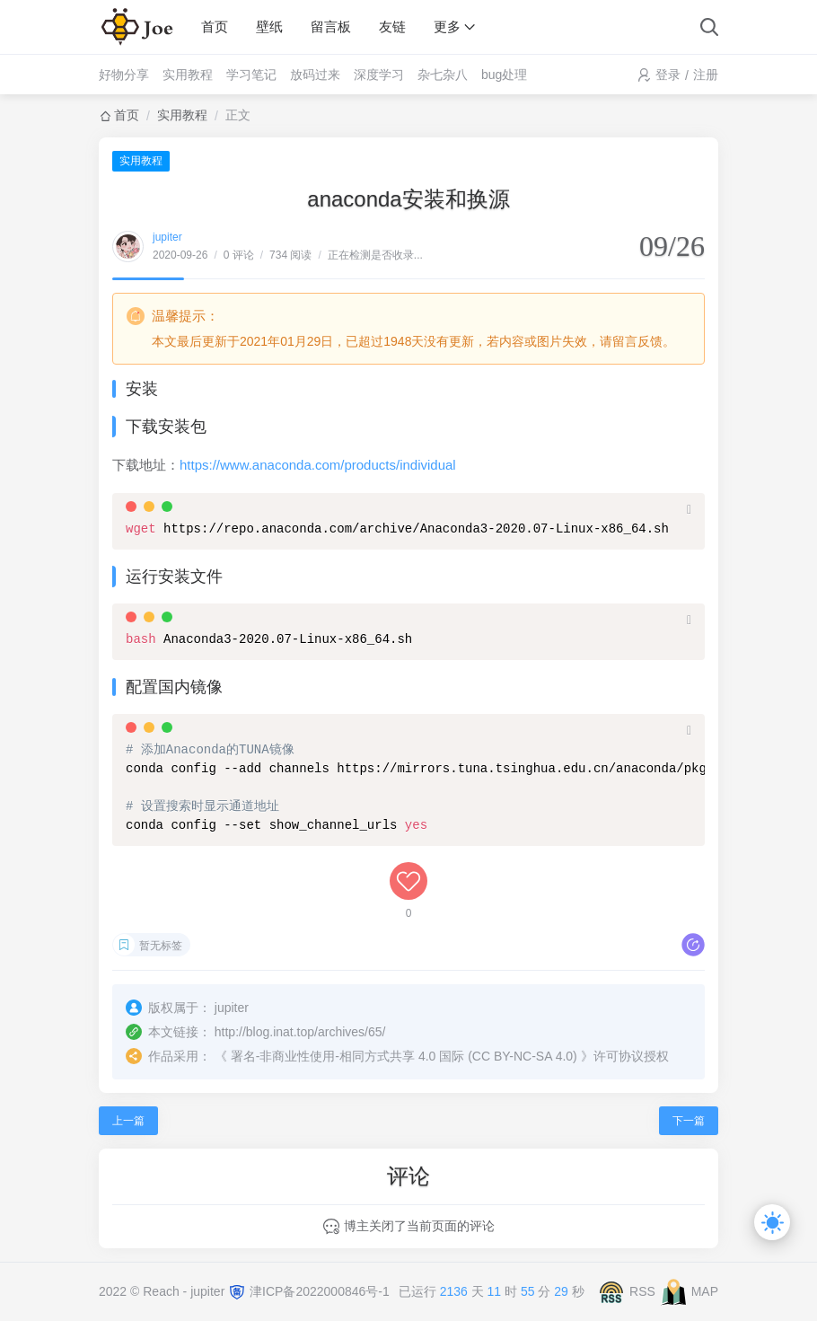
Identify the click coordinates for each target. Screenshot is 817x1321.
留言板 (331, 26)
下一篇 (688, 1120)
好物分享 (124, 74)
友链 (392, 26)
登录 (668, 74)
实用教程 (188, 74)
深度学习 (379, 74)
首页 (214, 26)
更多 (447, 26)
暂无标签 (160, 945)
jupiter (167, 237)
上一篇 (128, 1120)
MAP (704, 1290)
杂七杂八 (442, 74)
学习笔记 (251, 74)
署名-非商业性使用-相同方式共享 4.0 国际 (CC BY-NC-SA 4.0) (404, 1056)
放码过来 (315, 74)
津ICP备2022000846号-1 (320, 1290)
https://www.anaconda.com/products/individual (318, 464)
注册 (705, 74)
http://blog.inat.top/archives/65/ (300, 1032)
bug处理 (504, 74)
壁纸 (269, 26)
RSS (642, 1290)
